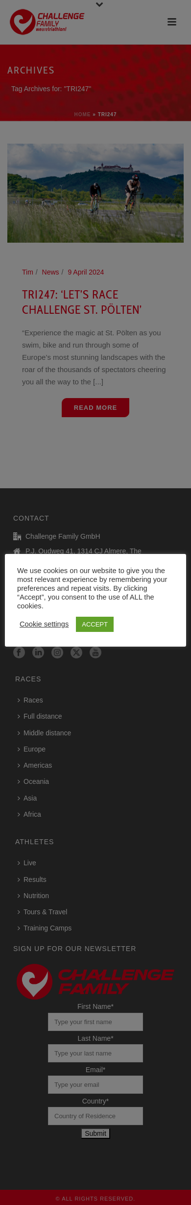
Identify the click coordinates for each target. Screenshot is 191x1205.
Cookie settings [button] (44, 624)
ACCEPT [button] (95, 624)
